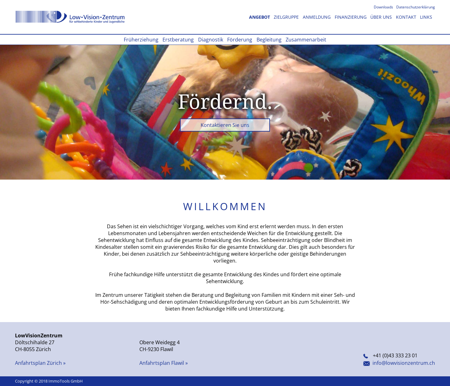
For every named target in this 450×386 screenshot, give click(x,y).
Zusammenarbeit (306, 39)
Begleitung (270, 39)
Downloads (384, 7)
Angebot (260, 17)
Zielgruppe (287, 17)
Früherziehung (142, 39)
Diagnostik (211, 39)
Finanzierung (351, 17)
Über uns (381, 17)
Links (426, 17)
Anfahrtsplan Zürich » (40, 362)
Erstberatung (178, 39)
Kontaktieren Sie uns (225, 125)
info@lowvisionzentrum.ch (399, 362)
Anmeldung (317, 17)
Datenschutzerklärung (415, 7)
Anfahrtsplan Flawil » (163, 362)
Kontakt (407, 17)
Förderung (240, 39)
